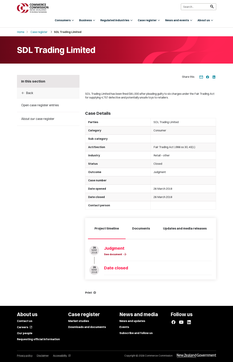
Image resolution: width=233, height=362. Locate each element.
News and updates (132, 321)
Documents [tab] (141, 228)
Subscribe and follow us (136, 333)
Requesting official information (38, 339)
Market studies (78, 321)
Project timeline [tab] (107, 228)
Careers (24, 327)
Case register (39, 32)
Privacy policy (25, 355)
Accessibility (62, 355)
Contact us (24, 321)
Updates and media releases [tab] (185, 228)
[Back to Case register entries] (48, 93)
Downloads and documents (87, 327)
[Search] (198, 6)
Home (20, 32)
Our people (24, 333)
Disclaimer (43, 355)
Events (124, 327)
